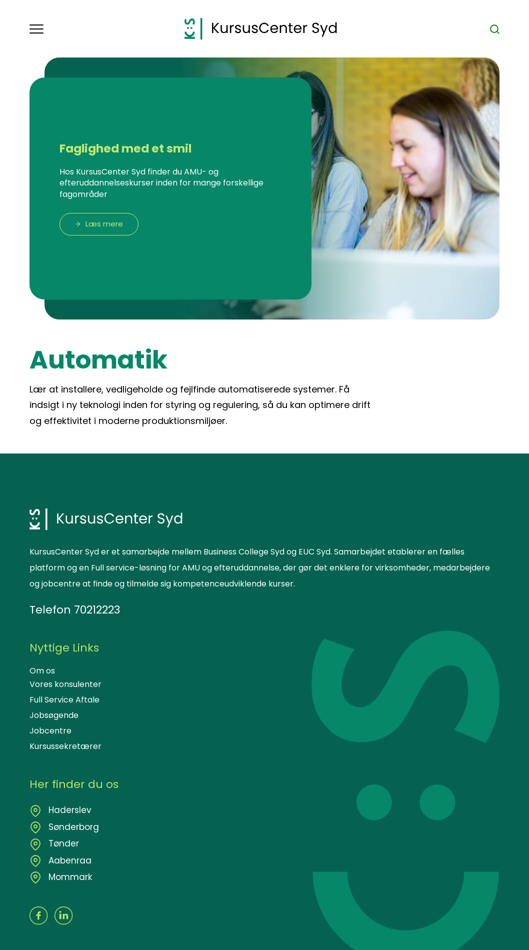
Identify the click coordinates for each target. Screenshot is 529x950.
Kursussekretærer (66, 746)
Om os (42, 670)
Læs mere (104, 223)
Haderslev (69, 810)
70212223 (97, 610)
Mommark (69, 877)
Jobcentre (51, 730)
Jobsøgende (54, 715)
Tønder (62, 844)
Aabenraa (69, 860)
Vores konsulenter (66, 684)
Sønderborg (72, 827)
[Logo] (260, 29)
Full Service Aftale (65, 700)
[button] (107, 29)
